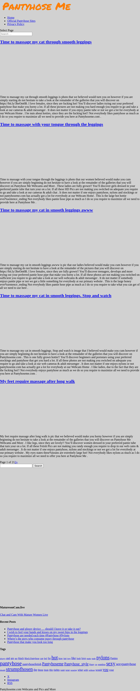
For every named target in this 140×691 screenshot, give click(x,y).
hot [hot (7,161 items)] (54, 657)
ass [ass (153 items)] (16, 658)
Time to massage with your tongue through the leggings (51, 124)
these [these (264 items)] (40, 669)
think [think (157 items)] (46, 670)
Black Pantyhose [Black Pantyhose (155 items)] (31, 658)
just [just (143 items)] (65, 658)
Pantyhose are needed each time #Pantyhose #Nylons (38, 635)
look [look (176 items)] (79, 658)
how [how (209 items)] (61, 658)
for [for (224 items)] (49, 658)
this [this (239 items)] (51, 670)
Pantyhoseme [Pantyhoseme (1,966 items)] (53, 664)
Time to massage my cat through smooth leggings (46, 41)
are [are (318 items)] (12, 658)
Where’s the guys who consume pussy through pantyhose (40, 638)
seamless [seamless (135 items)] (101, 664)
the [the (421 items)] (35, 669)
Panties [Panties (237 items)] (114, 658)
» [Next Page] (17, 462)
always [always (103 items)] (2, 659)
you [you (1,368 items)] (105, 670)
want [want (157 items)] (62, 670)
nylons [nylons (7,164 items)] (103, 657)
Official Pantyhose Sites (21, 20)
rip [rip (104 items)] (96, 665)
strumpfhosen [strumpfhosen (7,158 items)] (19, 669)
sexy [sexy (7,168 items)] (110, 663)
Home (10, 17)
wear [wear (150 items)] (67, 670)
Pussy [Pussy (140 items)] (91, 664)
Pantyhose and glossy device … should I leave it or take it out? (44, 628)
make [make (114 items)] (89, 658)
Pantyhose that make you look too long (30, 642)
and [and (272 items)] (8, 658)
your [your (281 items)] (111, 669)
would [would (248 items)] (99, 669)
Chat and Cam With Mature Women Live (24, 614)
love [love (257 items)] (83, 658)
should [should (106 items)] (2, 670)
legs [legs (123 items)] (69, 658)
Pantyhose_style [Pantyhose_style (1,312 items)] (76, 664)
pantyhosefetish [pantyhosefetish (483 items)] (31, 664)
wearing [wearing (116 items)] (74, 670)
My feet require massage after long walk (37, 381)
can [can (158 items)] (41, 658)
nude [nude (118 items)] (94, 658)
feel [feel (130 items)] (45, 658)
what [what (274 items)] (80, 669)
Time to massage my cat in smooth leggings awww (46, 210)
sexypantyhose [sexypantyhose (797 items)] (126, 664)
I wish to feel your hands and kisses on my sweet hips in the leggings (47, 632)
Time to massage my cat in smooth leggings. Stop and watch (55, 295)
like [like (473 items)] (73, 658)
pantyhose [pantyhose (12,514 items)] (11, 663)
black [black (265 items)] (21, 658)
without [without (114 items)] (92, 670)
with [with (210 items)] (85, 670)
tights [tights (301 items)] (57, 669)
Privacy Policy (15, 24)
